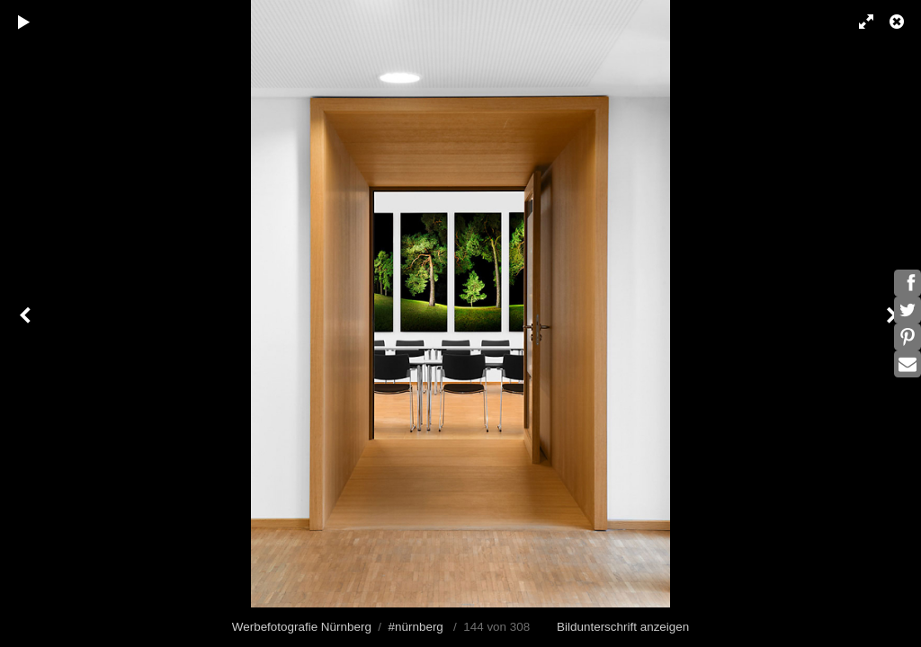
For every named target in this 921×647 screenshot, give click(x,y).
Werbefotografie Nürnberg (301, 627)
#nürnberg (416, 627)
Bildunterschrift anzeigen (623, 627)
